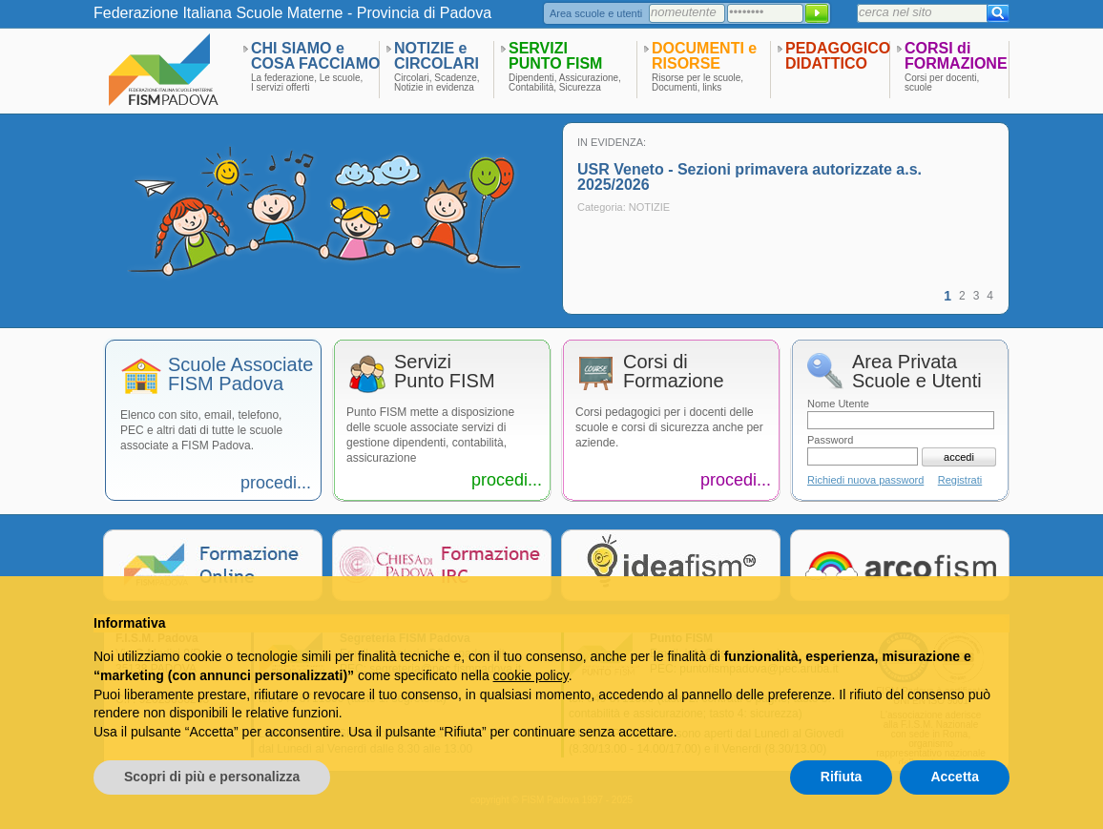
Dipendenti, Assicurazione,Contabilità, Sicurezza (565, 83)
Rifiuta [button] (842, 776)
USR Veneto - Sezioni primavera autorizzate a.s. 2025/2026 (749, 177)
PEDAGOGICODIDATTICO (837, 56)
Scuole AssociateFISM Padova (240, 374)
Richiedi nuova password (865, 480)
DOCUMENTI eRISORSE (704, 56)
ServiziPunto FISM (444, 371)
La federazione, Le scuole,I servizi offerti (307, 83)
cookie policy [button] (531, 675)
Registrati (960, 480)
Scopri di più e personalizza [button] (212, 776)
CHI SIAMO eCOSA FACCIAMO (315, 56)
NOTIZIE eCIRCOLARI (436, 56)
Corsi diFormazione (673, 371)
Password (830, 440)
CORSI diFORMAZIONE (956, 56)
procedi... (275, 482)
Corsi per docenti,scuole (942, 83)
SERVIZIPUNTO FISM (555, 56)
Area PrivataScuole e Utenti (917, 371)
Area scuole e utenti (596, 13)
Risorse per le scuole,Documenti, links (697, 83)
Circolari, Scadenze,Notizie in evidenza (436, 83)
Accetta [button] (954, 776)
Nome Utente (838, 403)
